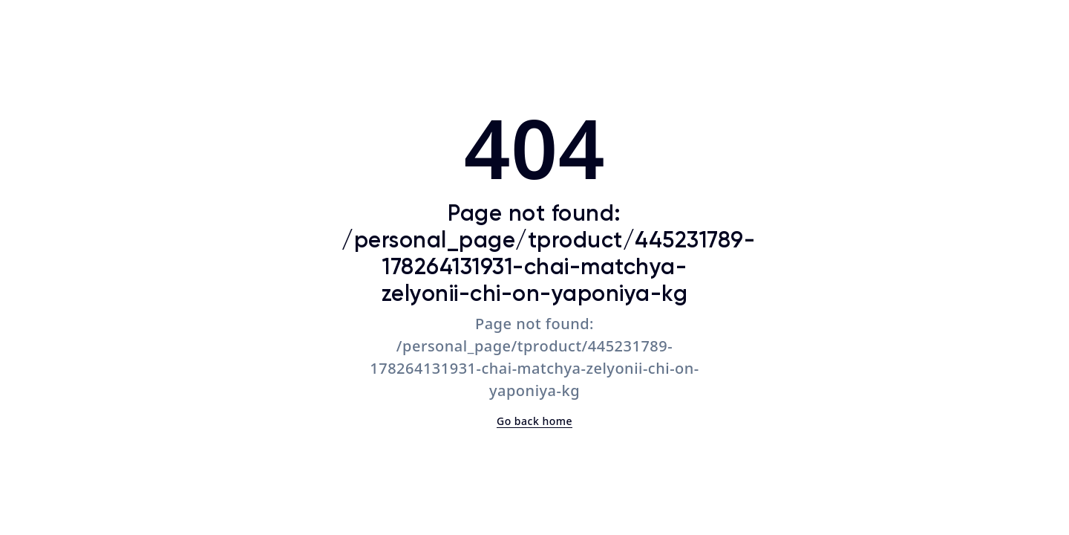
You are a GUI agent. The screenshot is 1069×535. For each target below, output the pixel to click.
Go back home (534, 421)
